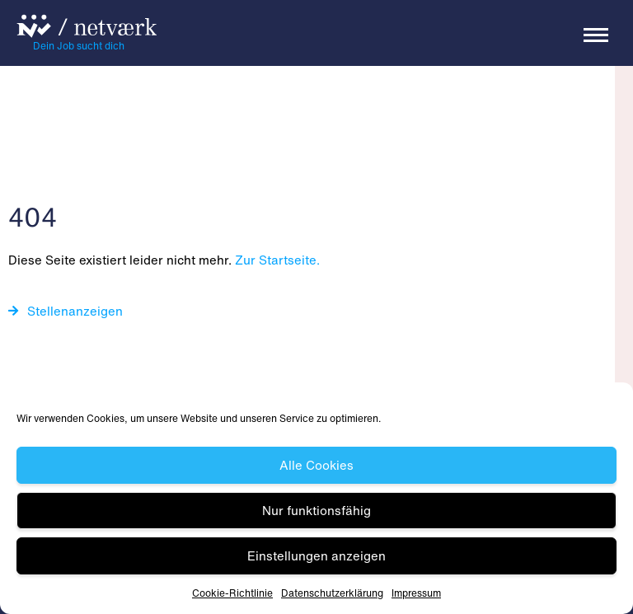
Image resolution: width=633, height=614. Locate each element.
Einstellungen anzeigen (316, 555)
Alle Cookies (316, 465)
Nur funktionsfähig (316, 510)
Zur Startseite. (277, 260)
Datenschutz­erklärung (332, 593)
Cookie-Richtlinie (232, 593)
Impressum (416, 593)
